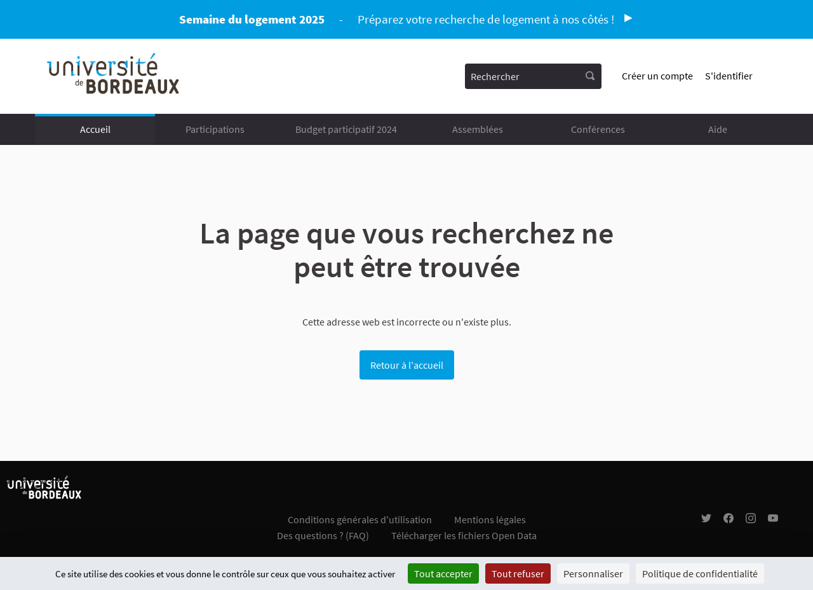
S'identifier (729, 75)
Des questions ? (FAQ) (323, 535)
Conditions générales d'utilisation (360, 519)
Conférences (598, 129)
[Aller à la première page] (114, 76)
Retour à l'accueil (406, 365)
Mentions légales (490, 519)
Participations (215, 129)
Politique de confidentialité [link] (700, 573)
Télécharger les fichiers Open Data (464, 535)
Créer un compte (657, 75)
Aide (717, 129)
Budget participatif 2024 (346, 129)
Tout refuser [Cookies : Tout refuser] (518, 573)
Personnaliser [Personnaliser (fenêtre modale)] (593, 573)
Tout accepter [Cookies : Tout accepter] (443, 573)
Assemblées (477, 129)
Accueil (95, 129)
